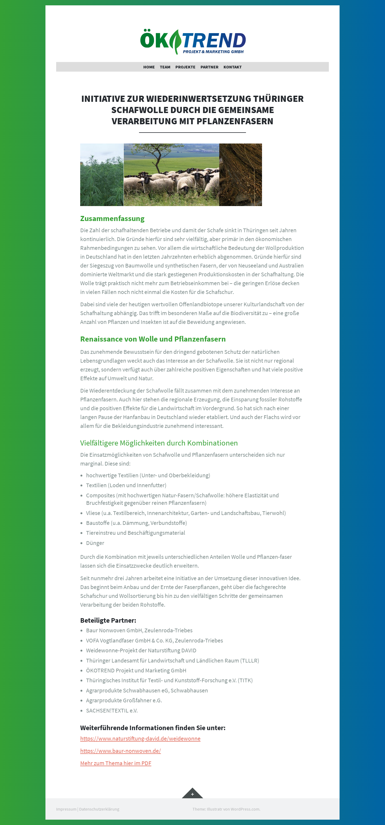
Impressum (66, 809)
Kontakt (233, 66)
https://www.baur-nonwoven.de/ (120, 750)
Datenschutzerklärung (99, 809)
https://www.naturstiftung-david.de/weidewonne (140, 738)
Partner (209, 66)
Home (149, 66)
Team (165, 66)
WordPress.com (245, 809)
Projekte (185, 66)
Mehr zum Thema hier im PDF (115, 763)
